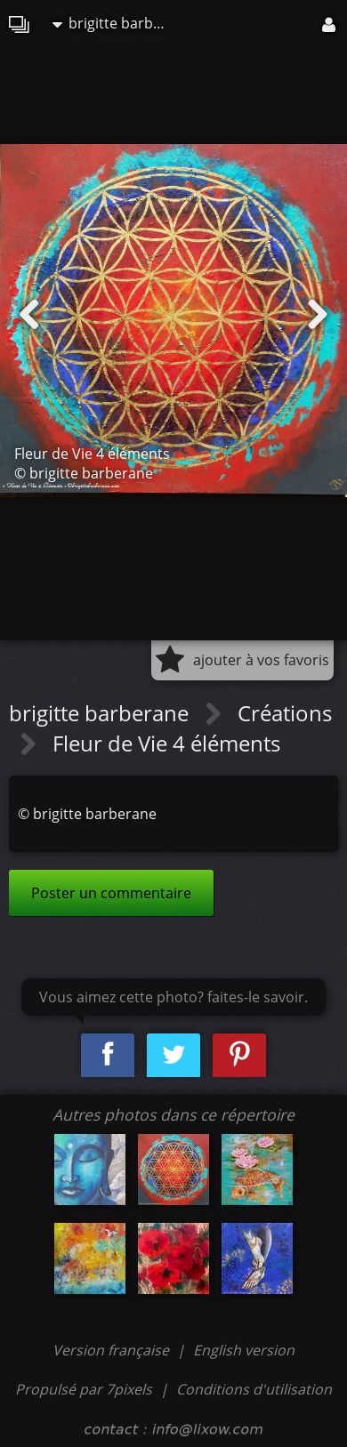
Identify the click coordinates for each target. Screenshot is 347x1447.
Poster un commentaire (111, 893)
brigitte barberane (114, 23)
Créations (285, 713)
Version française (112, 1350)
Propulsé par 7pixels (83, 1389)
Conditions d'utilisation (254, 1389)
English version (244, 1350)
